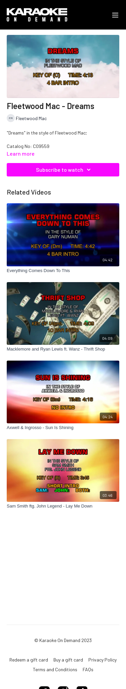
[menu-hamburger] (115, 14)
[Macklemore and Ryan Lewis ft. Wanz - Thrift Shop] (63, 349)
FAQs (88, 669)
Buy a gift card (68, 659)
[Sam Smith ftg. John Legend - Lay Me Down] (63, 506)
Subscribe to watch (64, 170)
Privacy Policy (102, 659)
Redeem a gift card (28, 659)
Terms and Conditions (55, 669)
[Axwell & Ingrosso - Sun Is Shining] (63, 427)
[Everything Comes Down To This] (63, 270)
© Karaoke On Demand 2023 (63, 640)
